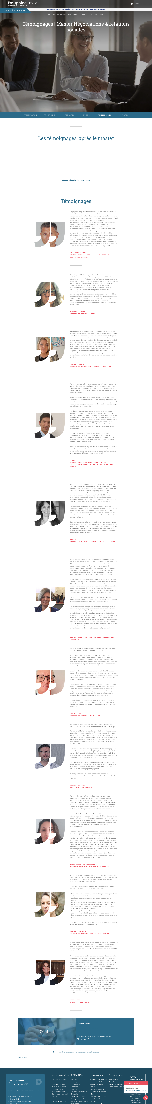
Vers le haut (22, 1058)
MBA (91, 1094)
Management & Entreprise (19, 1101)
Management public (78, 1096)
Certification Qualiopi (60, 1094)
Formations (96, 1075)
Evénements (113, 1079)
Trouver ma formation (98, 1084)
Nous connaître (60, 1075)
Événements (116, 1075)
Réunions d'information (117, 1084)
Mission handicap (58, 1101)
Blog (53, 1099)
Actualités (112, 1082)
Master (92, 1087)
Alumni (54, 1096)
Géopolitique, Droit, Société (20, 1096)
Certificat (93, 1101)
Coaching (74, 1087)
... (49, 14)
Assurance (75, 1079)
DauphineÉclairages (16, 1082)
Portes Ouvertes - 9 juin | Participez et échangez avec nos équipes (76, 9)
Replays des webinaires (117, 1087)
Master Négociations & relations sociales (71, 14)
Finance (74, 1089)
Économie (14, 1099)
